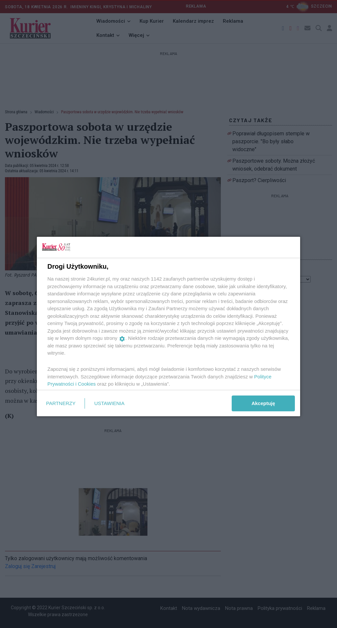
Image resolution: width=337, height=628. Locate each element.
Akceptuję (263, 403)
